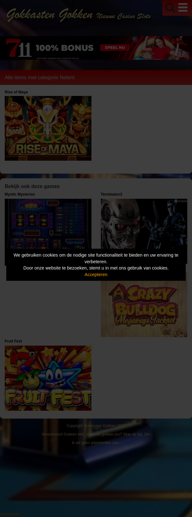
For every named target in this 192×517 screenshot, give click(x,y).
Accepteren (96, 274)
